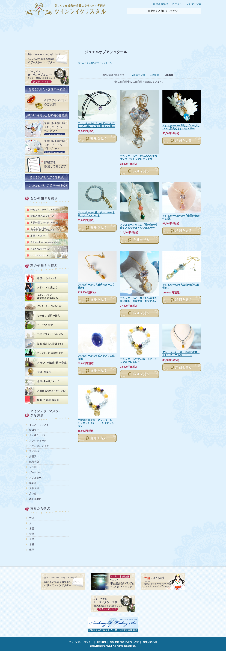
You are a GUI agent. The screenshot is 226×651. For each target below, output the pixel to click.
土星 (31, 549)
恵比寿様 (34, 451)
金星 (31, 533)
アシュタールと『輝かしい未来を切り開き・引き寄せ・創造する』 (138, 299)
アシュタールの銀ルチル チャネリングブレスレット (96, 214)
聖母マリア (35, 429)
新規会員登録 (160, 4)
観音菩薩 (34, 461)
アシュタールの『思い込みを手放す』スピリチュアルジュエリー (138, 157)
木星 (31, 544)
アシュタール (36, 477)
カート (189, 23)
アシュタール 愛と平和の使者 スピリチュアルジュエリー (181, 354)
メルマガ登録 (193, 4)
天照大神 (34, 488)
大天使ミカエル (37, 435)
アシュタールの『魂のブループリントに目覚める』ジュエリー (181, 127)
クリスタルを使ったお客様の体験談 (113, 34)
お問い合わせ (149, 642)
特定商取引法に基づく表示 (124, 642)
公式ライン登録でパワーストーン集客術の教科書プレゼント (171, 34)
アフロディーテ (37, 440)
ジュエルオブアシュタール (99, 63)
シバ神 (33, 467)
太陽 (31, 517)
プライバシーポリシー (81, 642)
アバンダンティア (39, 445)
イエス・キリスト (39, 424)
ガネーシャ (35, 472)
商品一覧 (62, 23)
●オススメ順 (138, 75)
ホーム (36, 23)
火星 (31, 539)
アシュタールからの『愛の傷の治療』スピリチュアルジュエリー (138, 226)
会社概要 (101, 642)
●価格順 (154, 75)
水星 (31, 528)
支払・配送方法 (135, 23)
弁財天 (33, 456)
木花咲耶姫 (35, 498)
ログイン (177, 4)
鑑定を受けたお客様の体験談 (54, 34)
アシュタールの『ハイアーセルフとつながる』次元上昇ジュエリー (96, 125)
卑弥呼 (33, 482)
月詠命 (33, 493)
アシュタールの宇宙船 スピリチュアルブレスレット (138, 360)
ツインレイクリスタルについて (96, 23)
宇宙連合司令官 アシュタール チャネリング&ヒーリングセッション (96, 423)
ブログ (165, 23)
